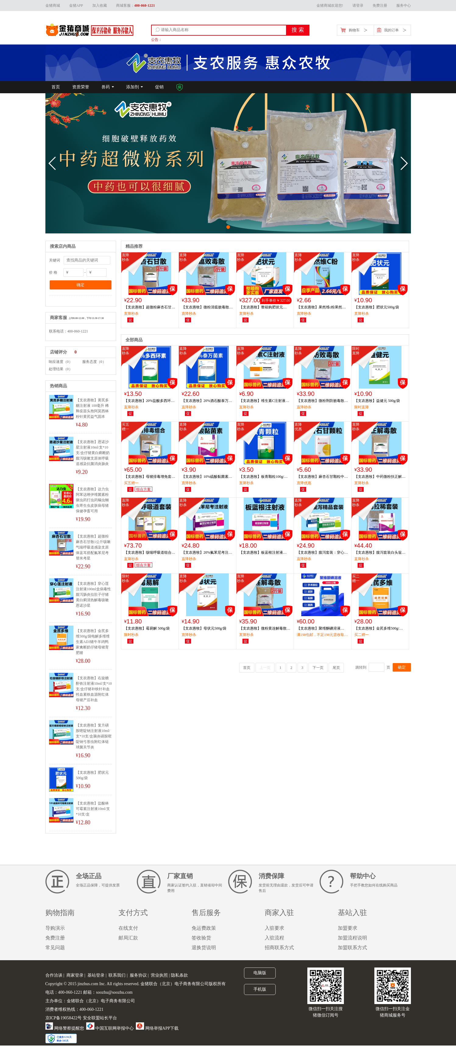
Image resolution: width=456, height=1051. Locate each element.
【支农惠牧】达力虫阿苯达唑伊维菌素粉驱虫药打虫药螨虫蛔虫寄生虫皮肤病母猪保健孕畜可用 (92, 500)
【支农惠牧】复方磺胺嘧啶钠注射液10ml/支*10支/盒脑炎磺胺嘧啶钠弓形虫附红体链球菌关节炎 (93, 736)
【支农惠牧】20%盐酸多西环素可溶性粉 (149, 401)
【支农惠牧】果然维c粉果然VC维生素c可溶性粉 (322, 307)
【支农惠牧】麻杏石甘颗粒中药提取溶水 (322, 476)
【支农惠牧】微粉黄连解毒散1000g (263, 628)
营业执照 (159, 975)
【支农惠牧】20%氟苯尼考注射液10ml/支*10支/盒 (207, 552)
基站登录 (95, 975)
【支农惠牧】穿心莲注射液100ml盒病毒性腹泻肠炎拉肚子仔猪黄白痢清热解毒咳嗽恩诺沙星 (93, 594)
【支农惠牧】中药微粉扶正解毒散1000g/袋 (379, 476)
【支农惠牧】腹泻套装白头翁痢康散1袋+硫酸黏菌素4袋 (379, 552)
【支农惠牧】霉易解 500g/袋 (147, 628)
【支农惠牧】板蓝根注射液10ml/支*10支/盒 (261, 552)
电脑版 (259, 972)
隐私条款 (179, 975)
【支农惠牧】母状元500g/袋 (204, 628)
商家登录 (74, 975)
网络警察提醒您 (64, 1028)
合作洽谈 (53, 975)
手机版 (259, 989)
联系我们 (116, 975)
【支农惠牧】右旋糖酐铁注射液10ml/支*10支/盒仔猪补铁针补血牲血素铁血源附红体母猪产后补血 (94, 689)
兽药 (105, 87)
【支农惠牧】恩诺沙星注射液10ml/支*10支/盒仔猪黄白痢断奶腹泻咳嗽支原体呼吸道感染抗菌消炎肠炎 (93, 453)
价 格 (53, 272)
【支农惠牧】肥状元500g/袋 (92, 775)
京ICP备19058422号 (63, 1018)
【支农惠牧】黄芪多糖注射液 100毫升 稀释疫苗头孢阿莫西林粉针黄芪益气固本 (92, 408)
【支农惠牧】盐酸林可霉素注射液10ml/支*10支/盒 (93, 808)
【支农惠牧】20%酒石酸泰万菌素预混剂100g (207, 401)
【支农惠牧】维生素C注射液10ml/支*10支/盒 (262, 401)
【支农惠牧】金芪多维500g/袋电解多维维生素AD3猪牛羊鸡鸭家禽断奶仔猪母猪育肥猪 (93, 642)
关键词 (54, 260)
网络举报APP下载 (157, 1028)
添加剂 (132, 87)
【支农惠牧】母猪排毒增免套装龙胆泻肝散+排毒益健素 (149, 476)
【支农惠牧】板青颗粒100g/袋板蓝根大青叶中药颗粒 (263, 476)
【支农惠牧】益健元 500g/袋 (377, 401)
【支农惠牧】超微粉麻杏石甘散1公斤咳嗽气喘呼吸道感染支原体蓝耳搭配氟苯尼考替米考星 (93, 547)
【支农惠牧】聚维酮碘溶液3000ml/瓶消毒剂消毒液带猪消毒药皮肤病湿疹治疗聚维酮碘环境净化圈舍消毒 (322, 628)
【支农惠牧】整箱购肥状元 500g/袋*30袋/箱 (261, 307)
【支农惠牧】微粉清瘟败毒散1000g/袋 (205, 307)
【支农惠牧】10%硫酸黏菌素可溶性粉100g (207, 476)
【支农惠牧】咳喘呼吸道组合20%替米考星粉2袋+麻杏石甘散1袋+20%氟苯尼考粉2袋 (149, 552)
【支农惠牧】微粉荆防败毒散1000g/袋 (320, 401)
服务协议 (138, 975)
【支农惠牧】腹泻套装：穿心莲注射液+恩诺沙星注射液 (322, 552)
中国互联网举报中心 (110, 1028)
